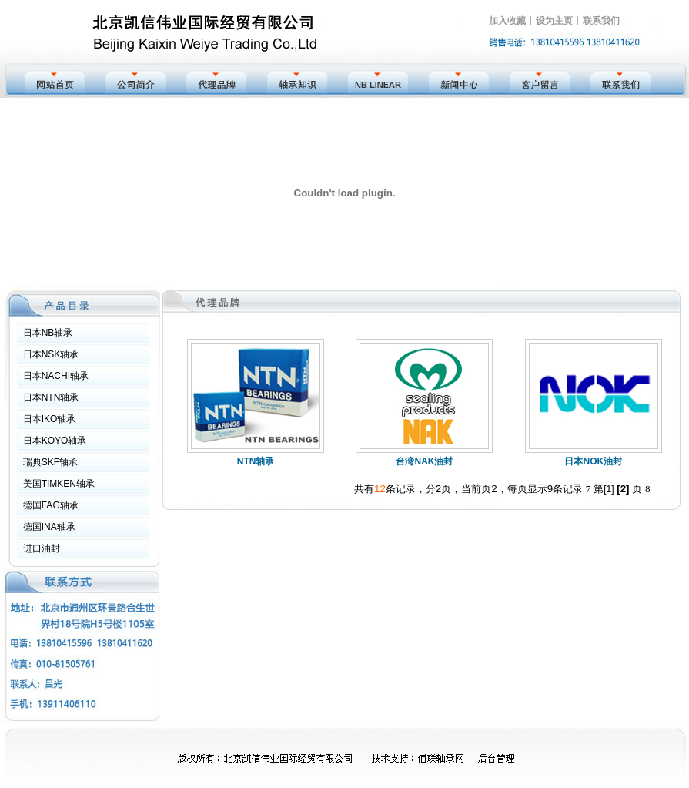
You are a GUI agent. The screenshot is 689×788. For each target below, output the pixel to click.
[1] (609, 489)
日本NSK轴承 (51, 354)
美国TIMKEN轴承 (59, 483)
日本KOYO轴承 (55, 440)
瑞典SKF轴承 (50, 462)
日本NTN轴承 (51, 397)
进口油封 (41, 548)
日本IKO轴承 (49, 419)
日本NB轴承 (48, 332)
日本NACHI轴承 (56, 376)
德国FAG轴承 (51, 505)
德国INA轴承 (49, 526)
